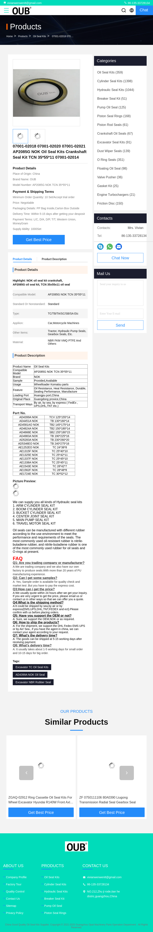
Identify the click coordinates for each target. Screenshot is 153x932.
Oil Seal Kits (39, 36)
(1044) (115, 90)
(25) (108, 186)
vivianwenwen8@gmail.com (22, 3)
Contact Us (13, 898)
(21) (116, 194)
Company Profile (16, 877)
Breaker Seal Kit (54, 898)
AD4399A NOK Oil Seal (30, 674)
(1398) (114, 81)
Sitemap (11, 905)
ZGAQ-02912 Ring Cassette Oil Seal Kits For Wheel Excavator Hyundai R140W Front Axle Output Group (40, 800)
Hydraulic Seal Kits (56, 891)
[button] (26, 773)
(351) (110, 159)
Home (9, 36)
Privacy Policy (14, 913)
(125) (111, 107)
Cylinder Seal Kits (55, 884)
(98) (112, 168)
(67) (115, 133)
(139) (113, 151)
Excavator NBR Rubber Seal (33, 682)
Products (22, 36)
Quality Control (15, 891)
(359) (110, 72)
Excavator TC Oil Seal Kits (32, 667)
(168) (114, 116)
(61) (112, 124)
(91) (114, 142)
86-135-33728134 (137, 3)
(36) (110, 177)
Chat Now (120, 258)
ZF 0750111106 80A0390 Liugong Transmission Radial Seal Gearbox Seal (107, 800)
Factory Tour (14, 884)
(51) (112, 98)
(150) (110, 203)
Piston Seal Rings (55, 913)
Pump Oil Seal (53, 905)
